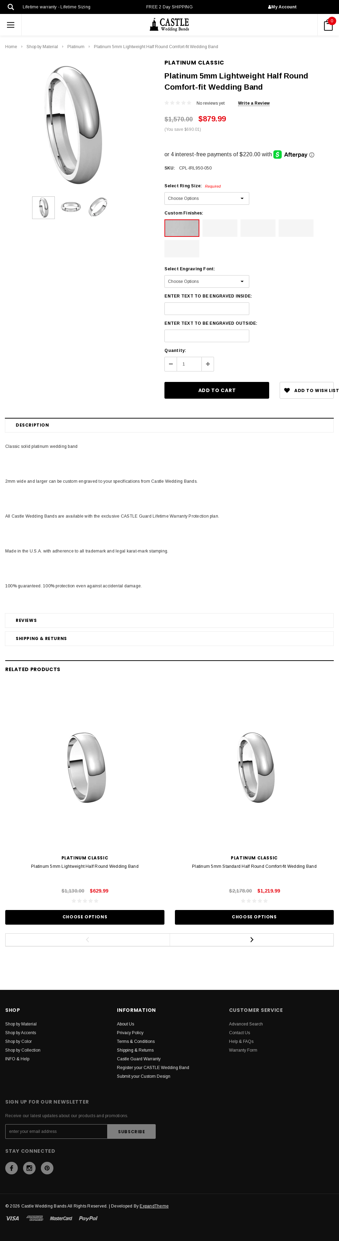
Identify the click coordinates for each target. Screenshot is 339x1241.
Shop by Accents (20, 1032)
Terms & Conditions (136, 1041)
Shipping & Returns (41, 638)
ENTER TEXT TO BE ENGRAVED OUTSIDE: (210, 323)
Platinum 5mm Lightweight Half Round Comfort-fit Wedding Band (156, 46)
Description (32, 425)
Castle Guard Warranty (139, 1058)
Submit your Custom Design (143, 1076)
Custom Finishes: (183, 213)
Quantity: (175, 350)
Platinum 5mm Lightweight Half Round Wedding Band (85, 866)
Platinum (75, 46)
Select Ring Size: (192, 185)
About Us (125, 1024)
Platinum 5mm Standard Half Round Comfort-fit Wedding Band (254, 866)
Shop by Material (42, 46)
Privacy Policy (130, 1032)
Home (11, 46)
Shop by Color (18, 1041)
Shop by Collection (22, 1050)
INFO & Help (17, 1058)
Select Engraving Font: (189, 268)
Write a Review (254, 103)
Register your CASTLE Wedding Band (153, 1067)
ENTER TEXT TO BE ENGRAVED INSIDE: (208, 296)
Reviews (26, 620)
